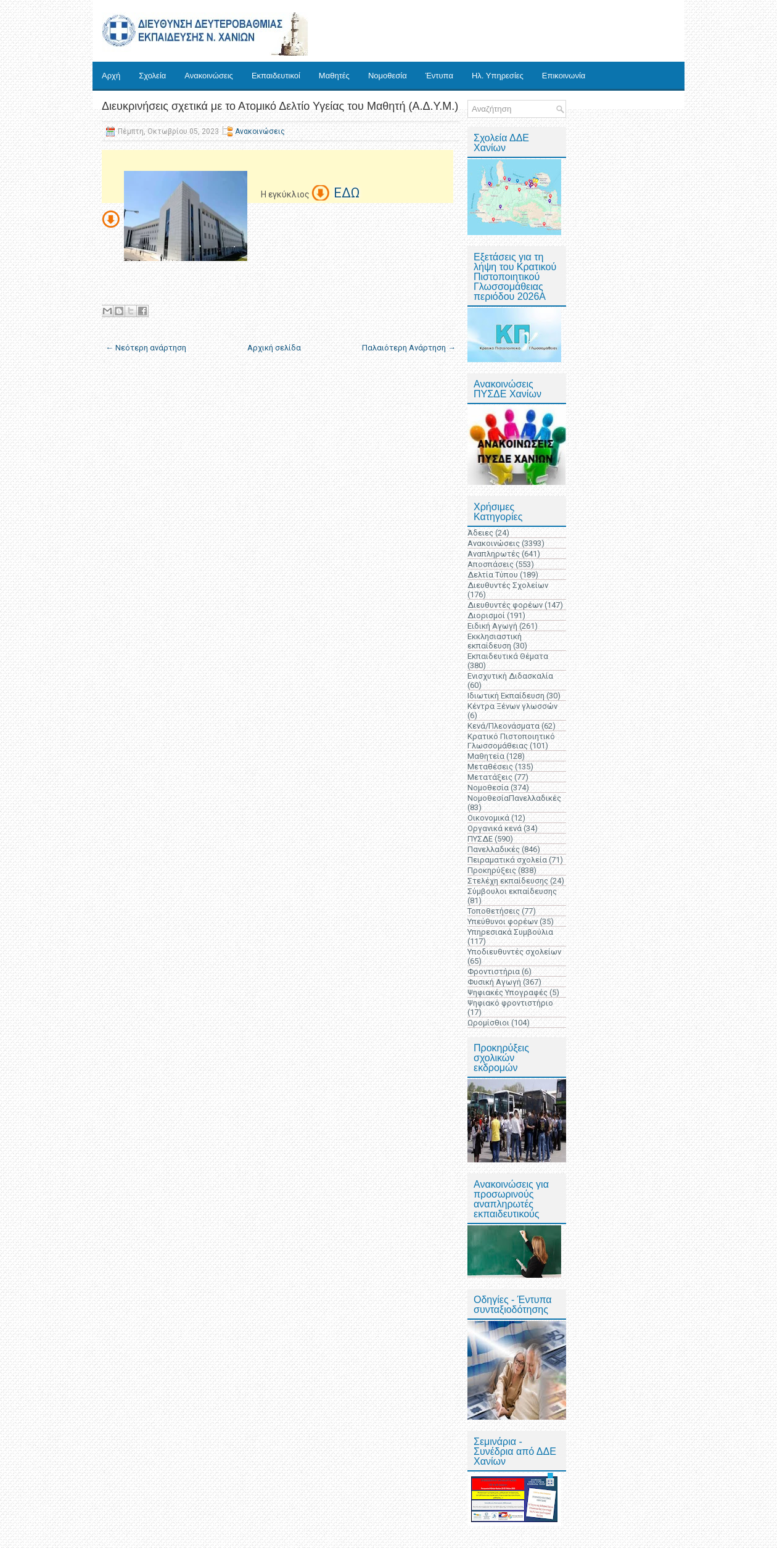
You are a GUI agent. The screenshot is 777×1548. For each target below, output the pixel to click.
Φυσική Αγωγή (494, 982)
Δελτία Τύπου (492, 574)
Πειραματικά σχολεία (507, 859)
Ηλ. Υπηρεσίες (498, 75)
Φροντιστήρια (493, 971)
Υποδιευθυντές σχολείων (514, 951)
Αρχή (111, 75)
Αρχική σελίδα (274, 347)
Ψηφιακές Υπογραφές (507, 992)
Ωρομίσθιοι (488, 1022)
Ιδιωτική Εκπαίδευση (506, 695)
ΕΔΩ (347, 193)
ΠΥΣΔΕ (480, 838)
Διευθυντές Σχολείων (507, 585)
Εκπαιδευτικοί (276, 75)
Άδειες (480, 532)
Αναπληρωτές (493, 553)
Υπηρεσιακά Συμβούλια (510, 932)
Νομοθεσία (387, 75)
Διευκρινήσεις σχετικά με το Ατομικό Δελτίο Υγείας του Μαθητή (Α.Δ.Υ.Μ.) (280, 106)
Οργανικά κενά (494, 828)
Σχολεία (152, 75)
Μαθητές (334, 75)
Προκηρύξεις (491, 870)
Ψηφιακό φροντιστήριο (510, 1003)
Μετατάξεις (489, 777)
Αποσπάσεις (490, 564)
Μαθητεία (485, 756)
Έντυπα (439, 75)
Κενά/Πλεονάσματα (503, 726)
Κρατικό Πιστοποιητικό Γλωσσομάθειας (511, 741)
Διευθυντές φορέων (505, 605)
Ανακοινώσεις (208, 75)
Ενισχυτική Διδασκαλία (510, 676)
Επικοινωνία (564, 75)
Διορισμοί (486, 615)
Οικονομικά (488, 817)
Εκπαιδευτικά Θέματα (507, 656)
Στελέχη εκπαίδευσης (507, 880)
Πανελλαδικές (493, 849)
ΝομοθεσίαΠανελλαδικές (514, 798)
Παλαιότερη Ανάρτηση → (409, 347)
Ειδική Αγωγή (492, 626)
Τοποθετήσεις (493, 911)
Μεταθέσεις (490, 766)
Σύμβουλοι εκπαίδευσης (512, 891)
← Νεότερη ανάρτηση (145, 347)
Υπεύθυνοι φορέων (502, 921)
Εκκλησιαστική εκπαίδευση (494, 641)
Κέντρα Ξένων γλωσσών (512, 706)
